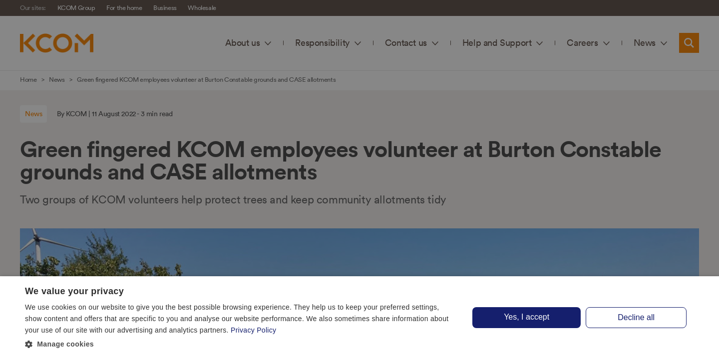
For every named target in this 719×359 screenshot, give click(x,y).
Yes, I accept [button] (526, 317)
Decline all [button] (636, 317)
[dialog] (359, 317)
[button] (241, 345)
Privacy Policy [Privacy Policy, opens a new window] (253, 330)
